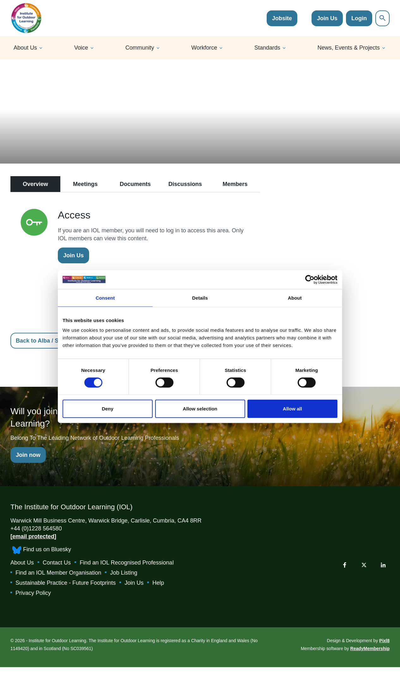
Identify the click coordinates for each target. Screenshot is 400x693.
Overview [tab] (35, 184)
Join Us (327, 18)
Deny (107, 408)
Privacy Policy (33, 593)
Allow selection (200, 408)
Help (158, 583)
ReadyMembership (370, 648)
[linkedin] (383, 565)
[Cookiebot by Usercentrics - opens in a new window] (309, 279)
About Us (25, 48)
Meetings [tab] (85, 184)
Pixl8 (384, 640)
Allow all (292, 408)
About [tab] (295, 297)
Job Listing (123, 573)
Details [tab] (200, 297)
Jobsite (282, 18)
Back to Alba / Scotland (47, 341)
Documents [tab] (135, 184)
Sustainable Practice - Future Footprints (65, 583)
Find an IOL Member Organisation (58, 573)
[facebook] (344, 565)
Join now (28, 455)
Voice (81, 48)
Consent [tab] (105, 297)
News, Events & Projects (349, 48)
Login (359, 18)
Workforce (204, 48)
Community (139, 48)
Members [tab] (234, 184)
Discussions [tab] (185, 184)
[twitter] (364, 565)
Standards (267, 48)
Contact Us (57, 562)
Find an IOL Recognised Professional (127, 562)
